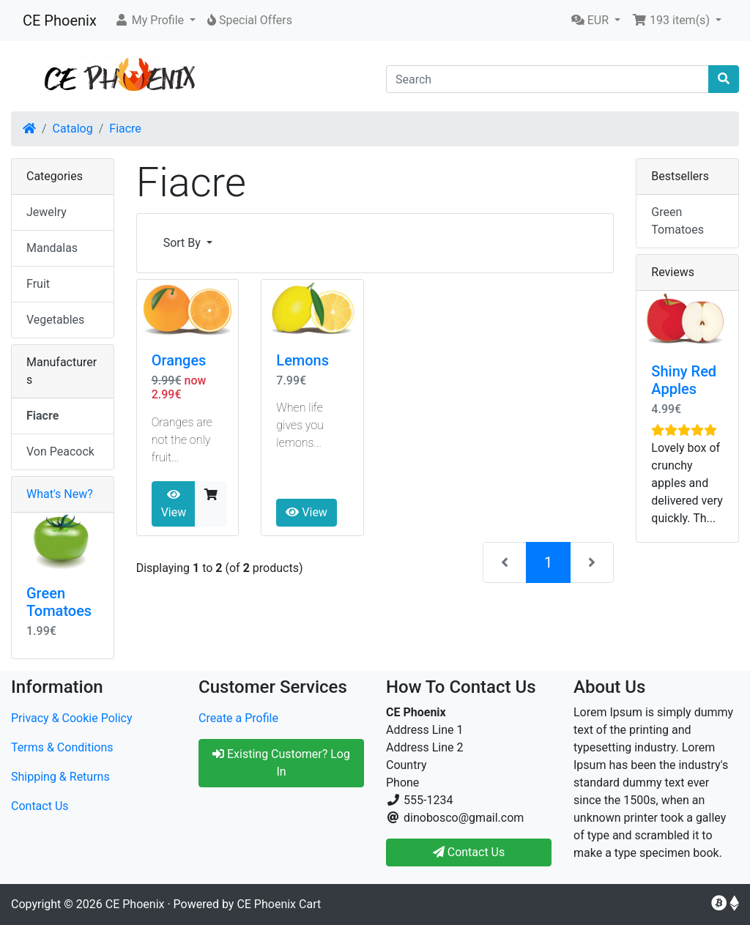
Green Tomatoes (59, 602)
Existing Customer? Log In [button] (281, 763)
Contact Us (40, 806)
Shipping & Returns (60, 777)
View (174, 503)
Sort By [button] (183, 243)
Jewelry (46, 212)
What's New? (59, 494)
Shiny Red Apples (683, 380)
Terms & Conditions (62, 747)
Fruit (38, 284)
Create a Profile (238, 718)
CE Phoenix (60, 20)
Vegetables (55, 320)
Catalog (73, 128)
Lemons (302, 360)
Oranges (179, 360)
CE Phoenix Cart (279, 904)
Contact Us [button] (469, 852)
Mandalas (52, 248)
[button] (154, 20)
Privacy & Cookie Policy (72, 718)
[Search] (547, 79)
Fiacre (125, 128)
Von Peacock (60, 451)
